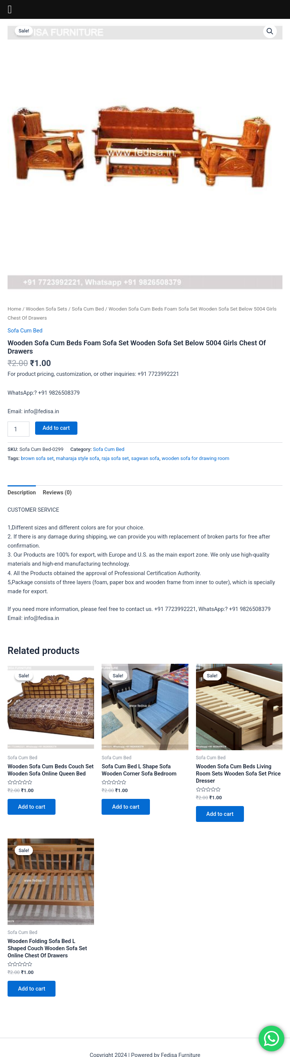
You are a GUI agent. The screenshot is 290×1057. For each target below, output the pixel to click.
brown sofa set (37, 458)
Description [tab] (22, 492)
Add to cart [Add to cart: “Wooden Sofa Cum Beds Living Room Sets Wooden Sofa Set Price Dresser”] (220, 814)
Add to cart (56, 428)
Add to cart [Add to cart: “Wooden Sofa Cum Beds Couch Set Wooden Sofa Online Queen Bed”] (31, 806)
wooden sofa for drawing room (195, 458)
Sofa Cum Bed (88, 309)
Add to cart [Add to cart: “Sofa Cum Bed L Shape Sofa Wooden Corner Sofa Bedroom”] (125, 806)
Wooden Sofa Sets (46, 309)
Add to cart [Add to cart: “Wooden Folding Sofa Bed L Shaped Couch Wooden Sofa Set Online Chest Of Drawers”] (31, 988)
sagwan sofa (145, 458)
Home (14, 309)
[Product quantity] (18, 429)
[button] (270, 31)
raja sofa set (115, 458)
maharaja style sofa (77, 458)
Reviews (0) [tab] (57, 492)
